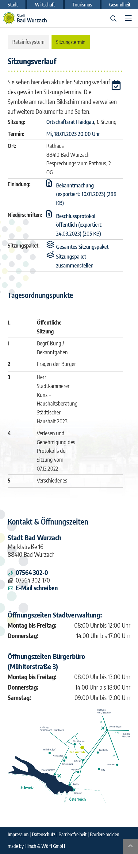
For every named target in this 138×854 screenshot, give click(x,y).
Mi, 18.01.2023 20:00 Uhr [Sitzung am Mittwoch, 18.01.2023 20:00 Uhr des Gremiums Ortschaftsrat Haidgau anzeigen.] (73, 133)
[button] (117, 86)
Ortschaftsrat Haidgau (70, 121)
